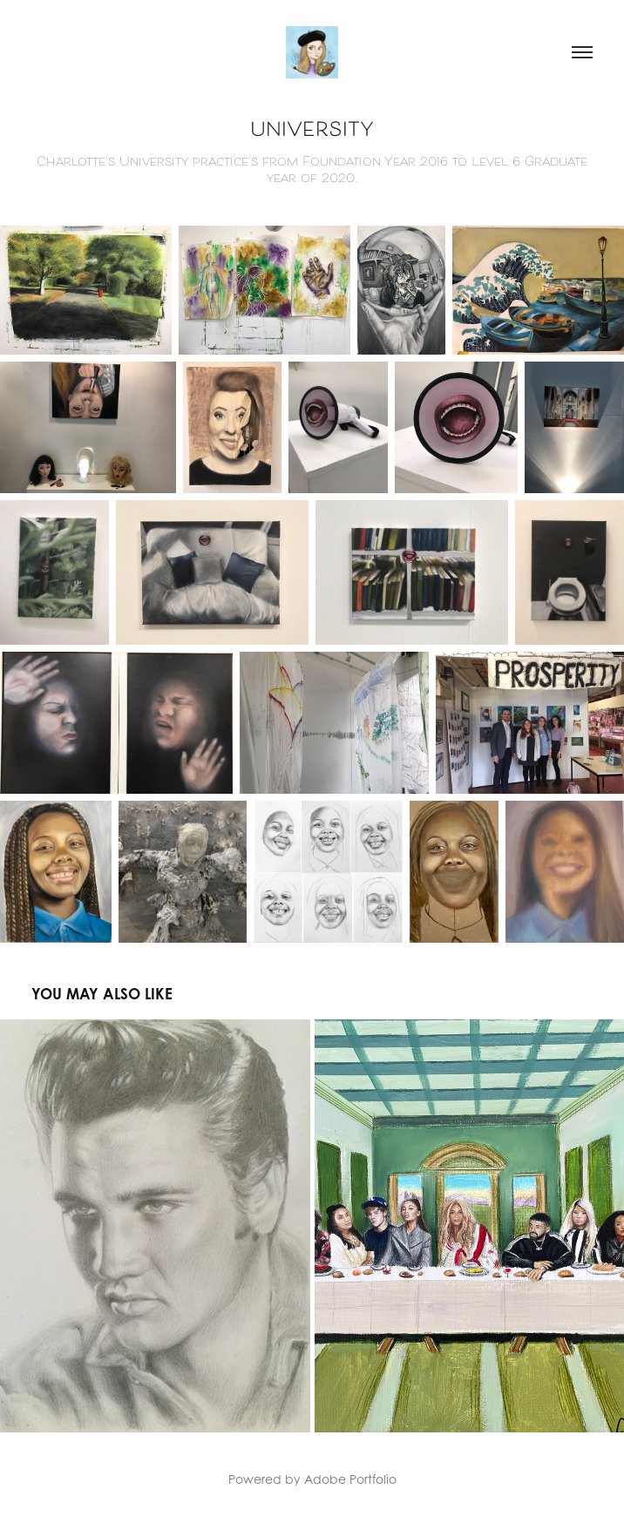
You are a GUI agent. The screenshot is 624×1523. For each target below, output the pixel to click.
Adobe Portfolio (350, 1479)
